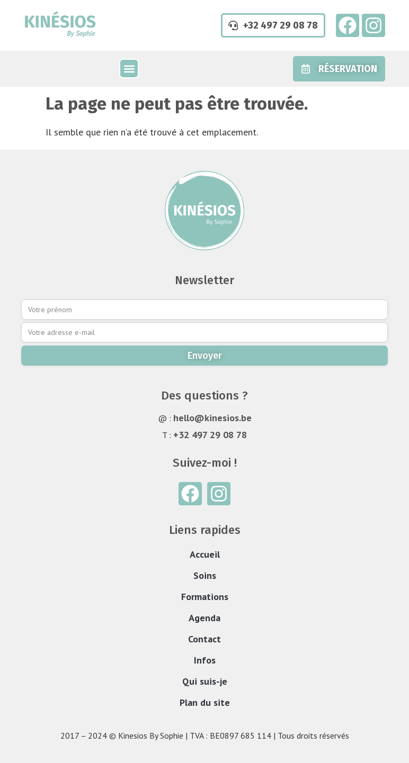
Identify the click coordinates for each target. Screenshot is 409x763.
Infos (205, 660)
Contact (204, 639)
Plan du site (205, 702)
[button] (129, 69)
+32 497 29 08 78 (210, 435)
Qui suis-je (204, 681)
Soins (204, 575)
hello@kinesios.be (212, 418)
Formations (204, 597)
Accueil (205, 554)
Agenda (204, 618)
